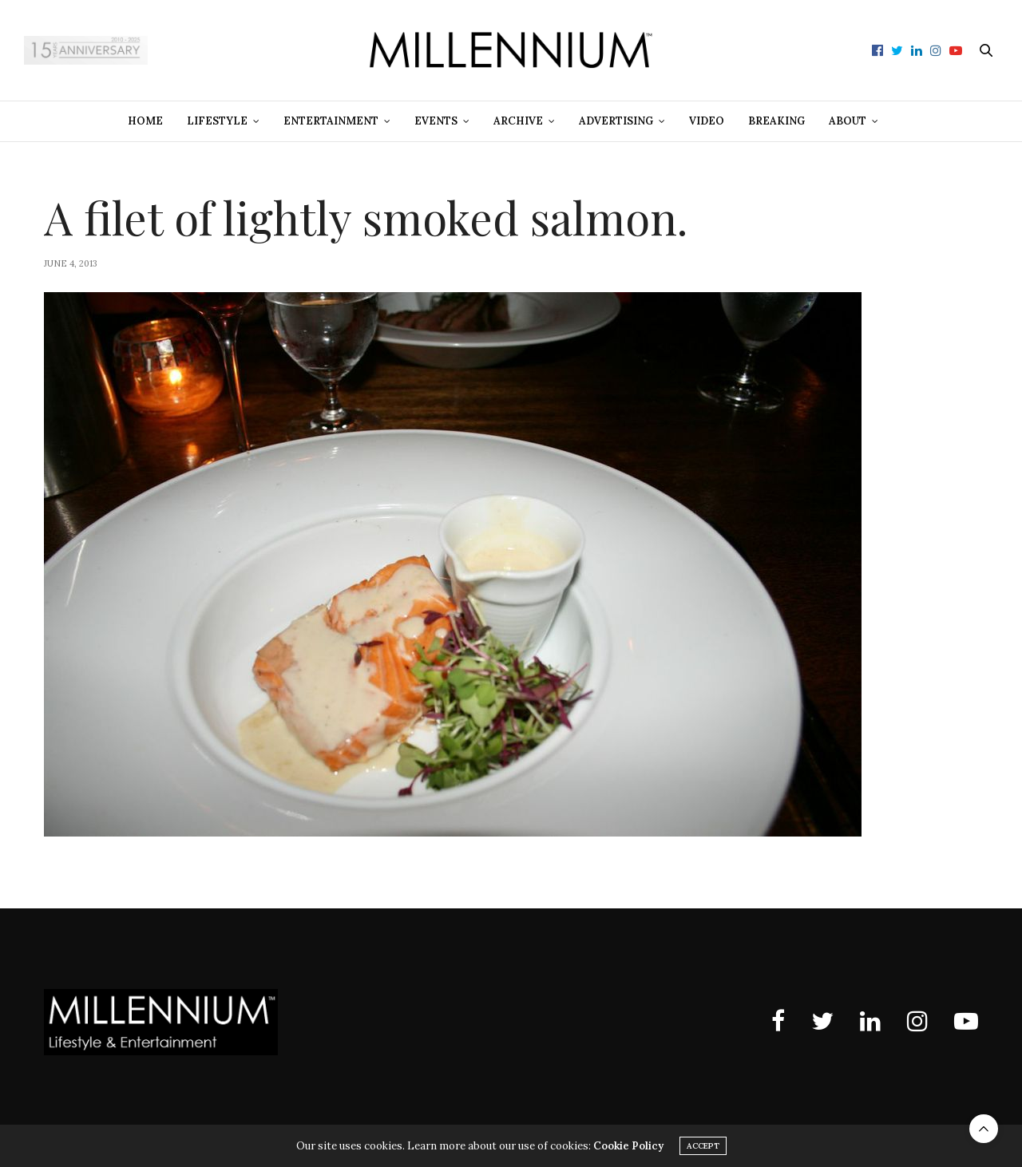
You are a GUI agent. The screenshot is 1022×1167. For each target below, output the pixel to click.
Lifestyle (217, 121)
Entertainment (330, 121)
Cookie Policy (628, 1146)
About (847, 121)
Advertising (616, 121)
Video (706, 121)
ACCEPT (703, 1146)
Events (436, 121)
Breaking (776, 121)
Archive (518, 121)
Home (145, 121)
